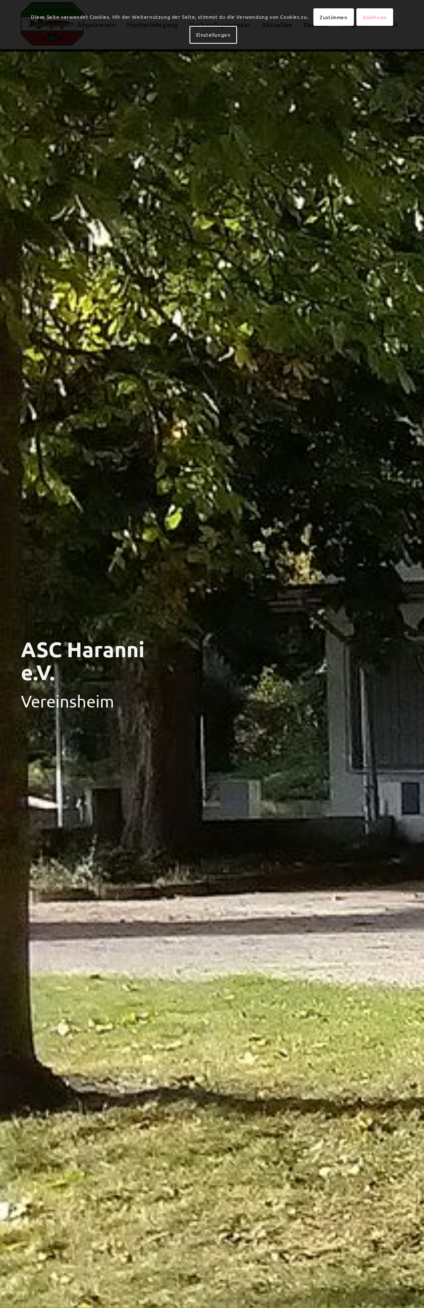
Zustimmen (333, 17)
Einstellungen (213, 34)
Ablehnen (375, 17)
